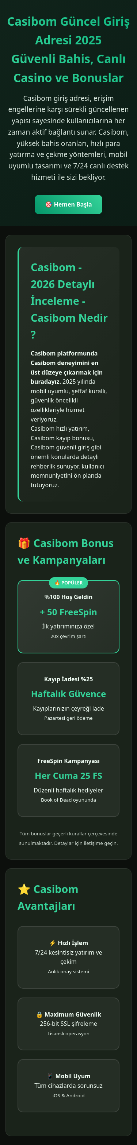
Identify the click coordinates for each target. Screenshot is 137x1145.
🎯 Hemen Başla (68, 204)
